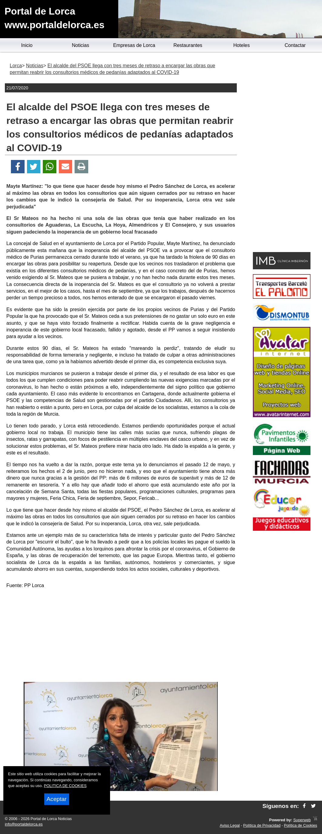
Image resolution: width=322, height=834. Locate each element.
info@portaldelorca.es (24, 824)
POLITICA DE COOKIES (65, 785)
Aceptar (57, 799)
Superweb (302, 820)
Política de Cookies (300, 825)
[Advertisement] (120, 636)
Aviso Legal (230, 825)
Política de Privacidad (261, 825)
